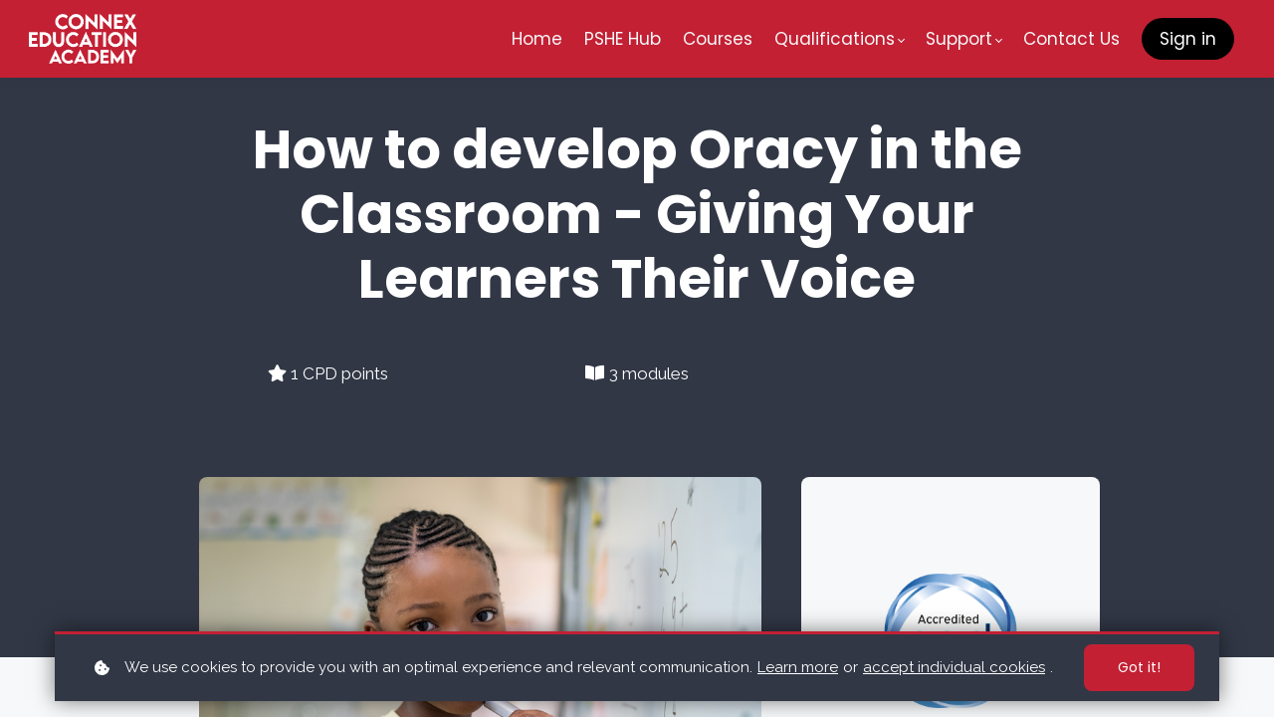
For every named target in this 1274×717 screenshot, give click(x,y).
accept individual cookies (954, 667)
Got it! (1139, 667)
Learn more (797, 667)
